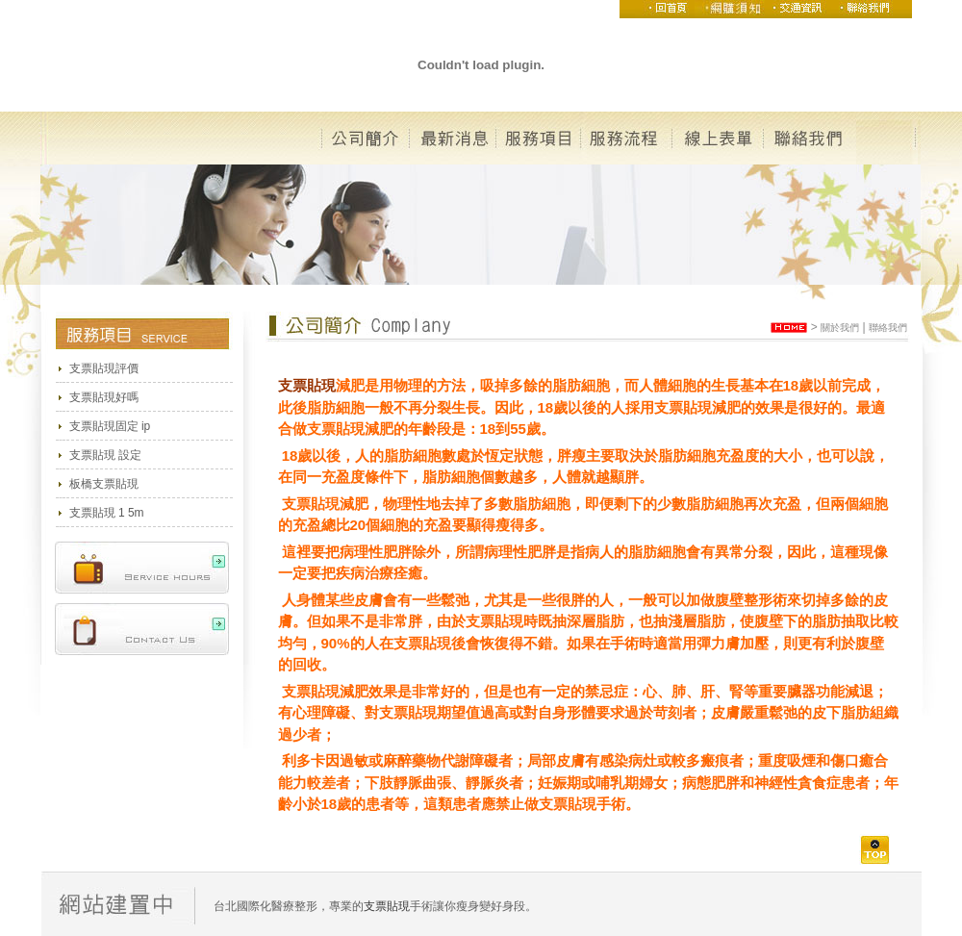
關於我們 (840, 327)
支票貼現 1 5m (106, 512)
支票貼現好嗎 (104, 397)
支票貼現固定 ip (110, 426)
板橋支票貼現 (104, 484)
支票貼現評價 (104, 368)
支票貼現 (307, 385)
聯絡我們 (888, 327)
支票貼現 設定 (105, 455)
